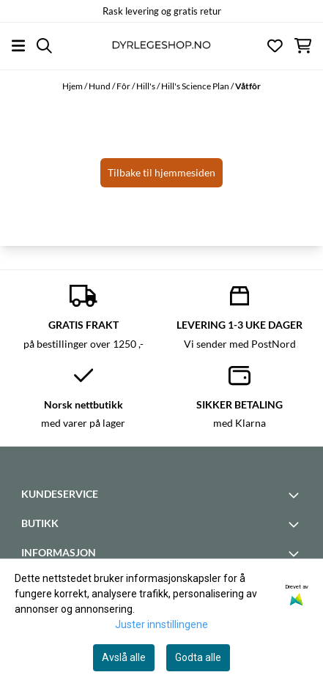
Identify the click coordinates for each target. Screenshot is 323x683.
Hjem (73, 86)
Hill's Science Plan (196, 86)
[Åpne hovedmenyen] (18, 45)
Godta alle (198, 657)
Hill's (146, 86)
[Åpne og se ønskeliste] (275, 45)
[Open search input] (44, 45)
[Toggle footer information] (296, 495)
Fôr (124, 86)
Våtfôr (248, 86)
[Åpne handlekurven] (303, 45)
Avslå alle (124, 657)
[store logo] (161, 46)
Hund (100, 86)
